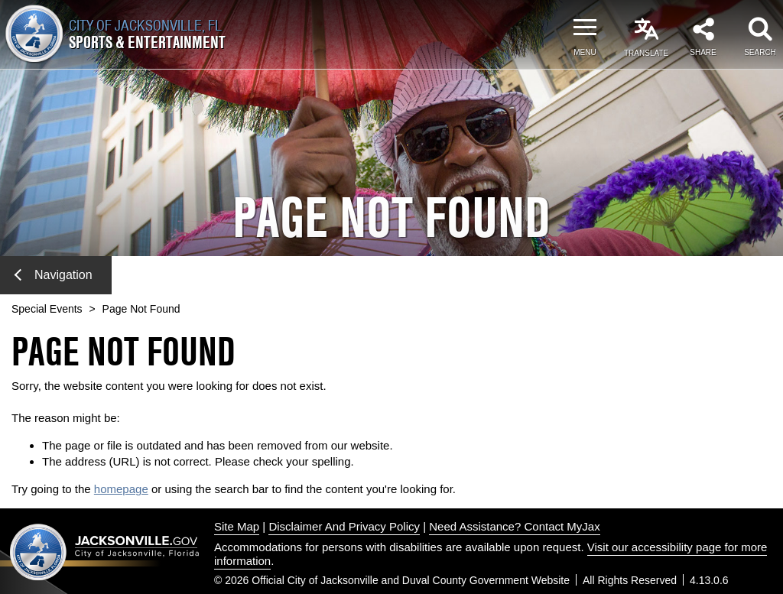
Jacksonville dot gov (105, 551)
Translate (646, 53)
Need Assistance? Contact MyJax (514, 526)
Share (703, 52)
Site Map (236, 526)
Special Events (47, 309)
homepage (121, 488)
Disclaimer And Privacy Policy (344, 526)
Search (760, 52)
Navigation (54, 274)
